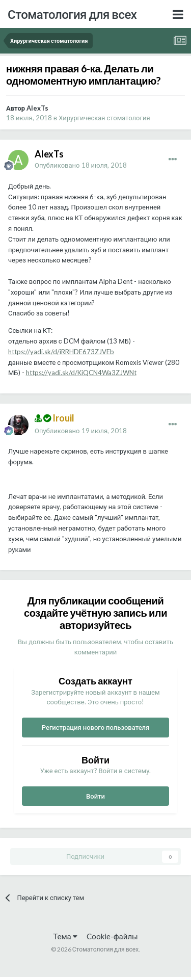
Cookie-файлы (112, 936)
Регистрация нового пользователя (96, 727)
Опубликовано (81, 165)
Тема (65, 936)
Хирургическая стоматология (104, 118)
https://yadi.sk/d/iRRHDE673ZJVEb (61, 352)
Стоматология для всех (72, 14)
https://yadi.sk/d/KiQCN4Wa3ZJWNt (81, 372)
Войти (95, 796)
